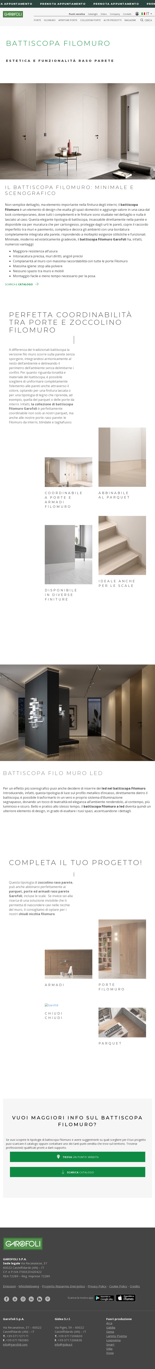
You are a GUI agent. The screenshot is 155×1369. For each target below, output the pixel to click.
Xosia (110, 1353)
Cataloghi (93, 13)
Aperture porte (67, 20)
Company (115, 13)
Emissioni (9, 1286)
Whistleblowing (29, 1286)
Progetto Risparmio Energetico (63, 1286)
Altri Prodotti (113, 20)
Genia (110, 1332)
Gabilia (110, 1327)
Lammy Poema (116, 1336)
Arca (109, 1323)
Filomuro (50, 20)
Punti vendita (77, 13)
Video (104, 13)
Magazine (130, 20)
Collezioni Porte (90, 20)
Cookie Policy (118, 1286)
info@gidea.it (63, 1344)
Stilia (109, 1349)
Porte (37, 20)
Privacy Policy (97, 1286)
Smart (110, 1344)
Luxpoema (113, 1340)
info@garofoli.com (15, 1344)
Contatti (127, 13)
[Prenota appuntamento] (77, 4)
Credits (135, 1286)
